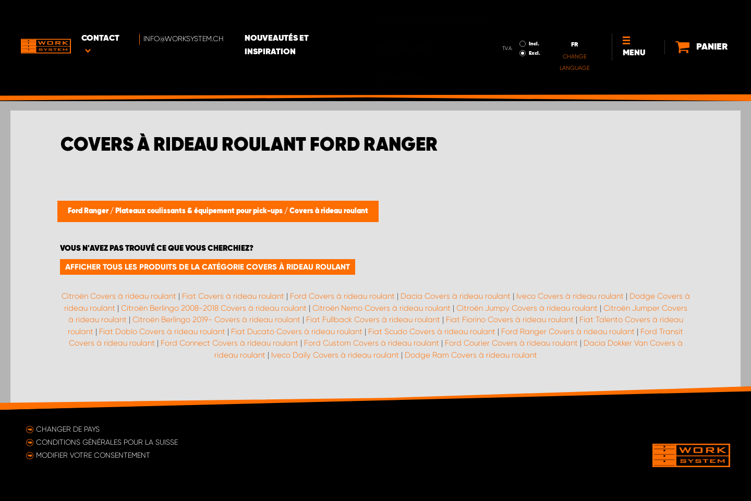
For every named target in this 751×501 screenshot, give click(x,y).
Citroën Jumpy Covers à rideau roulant (527, 308)
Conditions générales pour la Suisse (107, 442)
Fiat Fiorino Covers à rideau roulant (510, 319)
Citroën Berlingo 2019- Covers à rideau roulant (216, 319)
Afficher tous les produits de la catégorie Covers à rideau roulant (207, 267)
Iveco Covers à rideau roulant (570, 296)
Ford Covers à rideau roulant (342, 296)
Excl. (501, 24)
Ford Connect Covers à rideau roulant (229, 343)
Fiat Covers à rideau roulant (233, 296)
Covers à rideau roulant (328, 211)
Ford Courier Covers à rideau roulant (511, 343)
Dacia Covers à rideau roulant (456, 296)
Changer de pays (68, 429)
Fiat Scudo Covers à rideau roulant (431, 331)
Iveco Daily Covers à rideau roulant (335, 355)
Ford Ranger (89, 211)
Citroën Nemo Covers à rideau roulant (381, 308)
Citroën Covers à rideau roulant (119, 296)
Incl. (501, 14)
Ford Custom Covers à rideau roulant (371, 343)
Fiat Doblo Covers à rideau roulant (162, 331)
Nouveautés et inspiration (311, 16)
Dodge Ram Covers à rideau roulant (471, 355)
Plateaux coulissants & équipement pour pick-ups (199, 211)
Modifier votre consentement (93, 455)
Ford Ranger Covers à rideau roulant (568, 331)
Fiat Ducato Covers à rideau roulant (296, 331)
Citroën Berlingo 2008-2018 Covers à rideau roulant (214, 308)
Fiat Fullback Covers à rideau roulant (373, 319)
